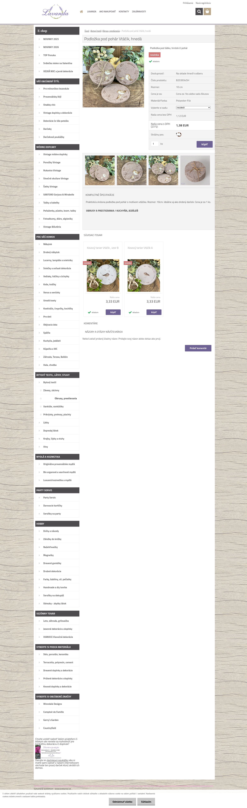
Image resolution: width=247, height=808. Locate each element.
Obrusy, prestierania (111, 31)
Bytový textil (96, 31)
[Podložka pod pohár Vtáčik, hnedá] (113, 47)
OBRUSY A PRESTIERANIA (100, 210)
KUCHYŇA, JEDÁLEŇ (127, 210)
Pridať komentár (198, 348)
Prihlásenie (188, 3)
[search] (199, 11)
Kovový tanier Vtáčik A (140, 247)
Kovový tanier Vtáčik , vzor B (103, 247)
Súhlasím (146, 802)
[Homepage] (81, 11)
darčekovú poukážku (58, 760)
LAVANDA (91, 11)
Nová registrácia (203, 3)
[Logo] (55, 12)
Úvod (87, 31)
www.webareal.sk (63, 788)
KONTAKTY (124, 11)
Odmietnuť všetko (122, 802)
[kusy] (155, 144)
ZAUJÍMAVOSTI (139, 11)
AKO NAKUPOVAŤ (107, 11)
